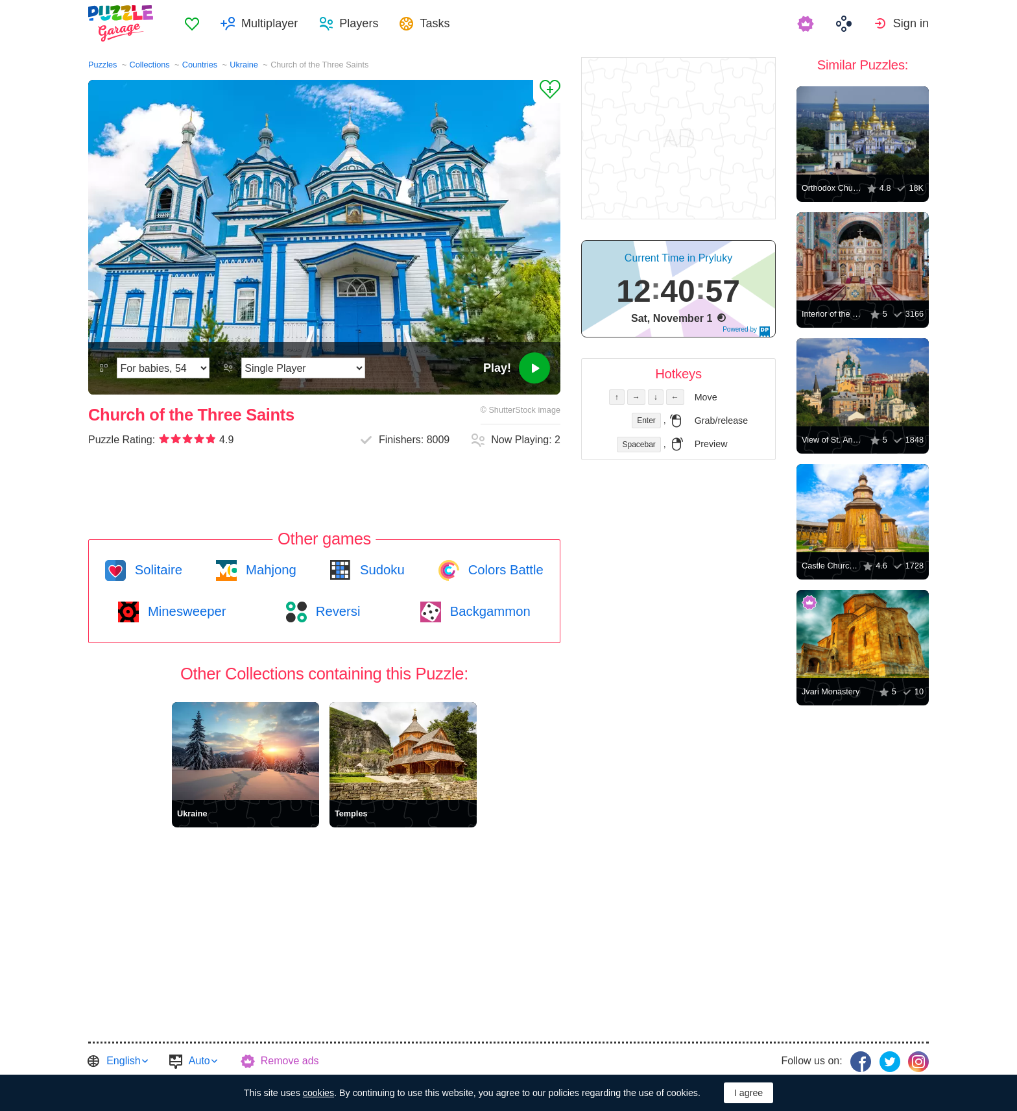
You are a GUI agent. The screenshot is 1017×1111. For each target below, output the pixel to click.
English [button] (123, 1060)
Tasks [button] (434, 23)
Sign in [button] (911, 23)
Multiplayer (269, 23)
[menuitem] (192, 23)
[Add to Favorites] (546, 91)
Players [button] (358, 23)
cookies (318, 1093)
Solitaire (156, 570)
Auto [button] (199, 1060)
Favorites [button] (192, 23)
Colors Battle (504, 570)
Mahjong (269, 570)
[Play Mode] (303, 368)
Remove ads (290, 1060)
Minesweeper (185, 611)
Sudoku (380, 570)
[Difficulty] (163, 368)
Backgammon (488, 611)
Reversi (336, 611)
